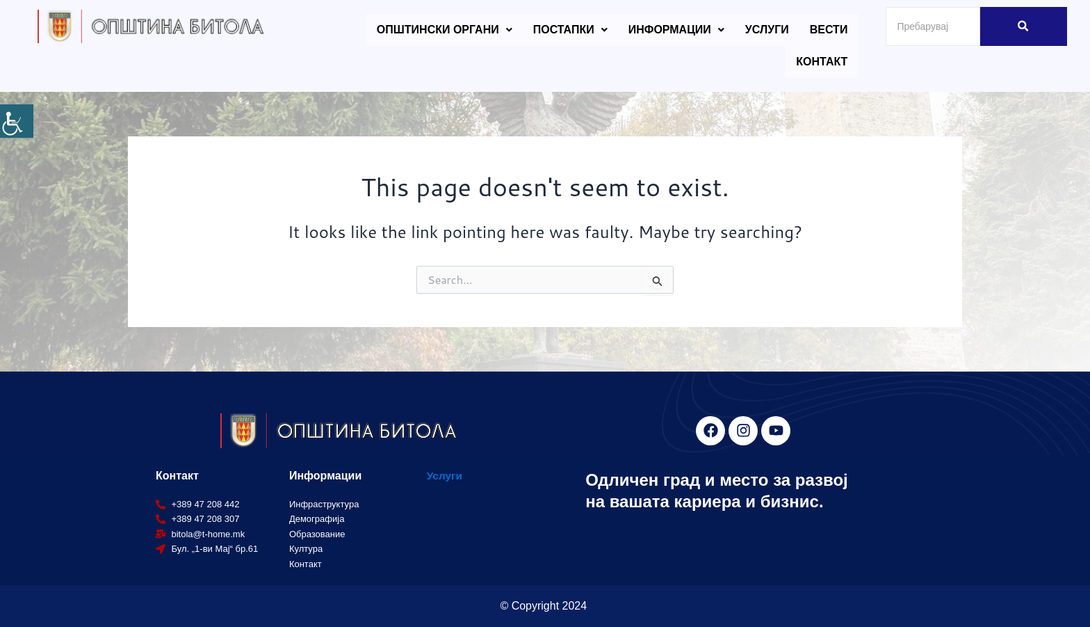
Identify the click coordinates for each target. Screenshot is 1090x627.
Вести (829, 29)
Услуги (767, 29)
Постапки (570, 29)
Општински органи (444, 29)
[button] (444, 30)
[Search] (933, 26)
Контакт (821, 62)
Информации (676, 29)
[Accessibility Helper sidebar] (16, 121)
